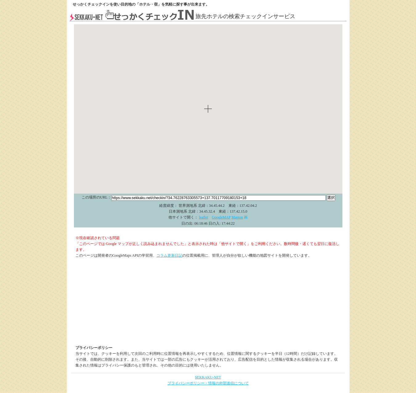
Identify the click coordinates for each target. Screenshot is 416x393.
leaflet (203, 217)
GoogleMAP (221, 217)
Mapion (237, 217)
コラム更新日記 (169, 255)
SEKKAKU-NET (208, 377)
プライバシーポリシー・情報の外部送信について (208, 383)
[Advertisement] (208, 302)
